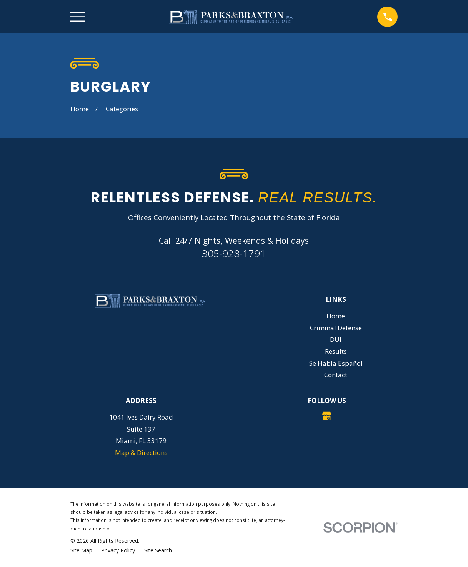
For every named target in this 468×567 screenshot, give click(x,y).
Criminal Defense (336, 327)
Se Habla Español (336, 363)
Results (336, 351)
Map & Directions (141, 452)
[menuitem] (81, 550)
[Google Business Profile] (326, 416)
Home (335, 315)
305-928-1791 (234, 253)
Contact (335, 374)
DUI (335, 339)
